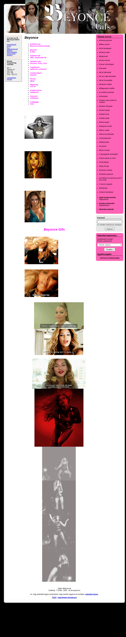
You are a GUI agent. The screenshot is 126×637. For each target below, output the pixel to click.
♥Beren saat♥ (104, 130)
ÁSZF (54, 598)
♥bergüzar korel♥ (105, 126)
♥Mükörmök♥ (104, 142)
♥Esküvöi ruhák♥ (105, 84)
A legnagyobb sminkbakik (108, 154)
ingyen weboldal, (12, 52)
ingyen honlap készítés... (11, 54)
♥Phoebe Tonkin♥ (105, 170)
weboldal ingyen (91, 594)
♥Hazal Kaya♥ (104, 110)
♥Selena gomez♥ (105, 40)
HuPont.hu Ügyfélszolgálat (109, 258)
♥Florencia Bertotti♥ (106, 134)
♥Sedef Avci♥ (104, 114)
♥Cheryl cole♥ (104, 52)
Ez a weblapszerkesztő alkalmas (12, 49)
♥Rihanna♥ (103, 188)
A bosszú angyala (105, 184)
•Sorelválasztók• (105, 138)
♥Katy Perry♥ (104, 166)
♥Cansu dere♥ (104, 60)
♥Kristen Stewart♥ (105, 106)
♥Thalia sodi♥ (104, 118)
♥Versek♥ (102, 68)
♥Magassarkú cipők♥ (106, 88)
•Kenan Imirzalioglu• (106, 64)
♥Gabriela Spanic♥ (106, 174)
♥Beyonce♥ (103, 56)
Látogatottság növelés (11, 78)
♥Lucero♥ (102, 146)
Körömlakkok (104, 162)
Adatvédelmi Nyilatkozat (67, 598)
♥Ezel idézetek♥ (105, 72)
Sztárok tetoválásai (106, 192)
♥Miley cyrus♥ (104, 44)
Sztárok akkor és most (107, 158)
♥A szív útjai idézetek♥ (107, 76)
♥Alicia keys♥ (104, 122)
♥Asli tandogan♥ (105, 48)
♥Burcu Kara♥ (104, 150)
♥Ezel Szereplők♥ (105, 80)
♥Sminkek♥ (103, 96)
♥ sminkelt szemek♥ (106, 92)
